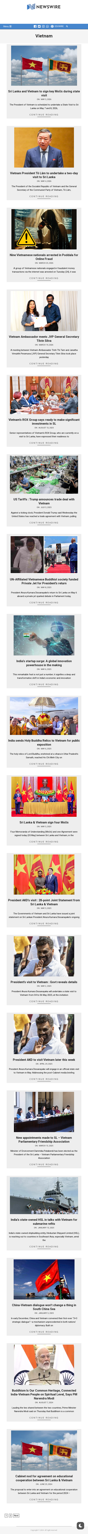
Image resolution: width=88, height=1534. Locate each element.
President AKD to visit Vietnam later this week (44, 1060)
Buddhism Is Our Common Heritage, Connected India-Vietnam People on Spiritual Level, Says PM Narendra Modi (44, 1394)
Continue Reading (44, 114)
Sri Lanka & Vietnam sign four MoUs (44, 822)
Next (16, 1515)
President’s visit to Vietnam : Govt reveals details (44, 982)
